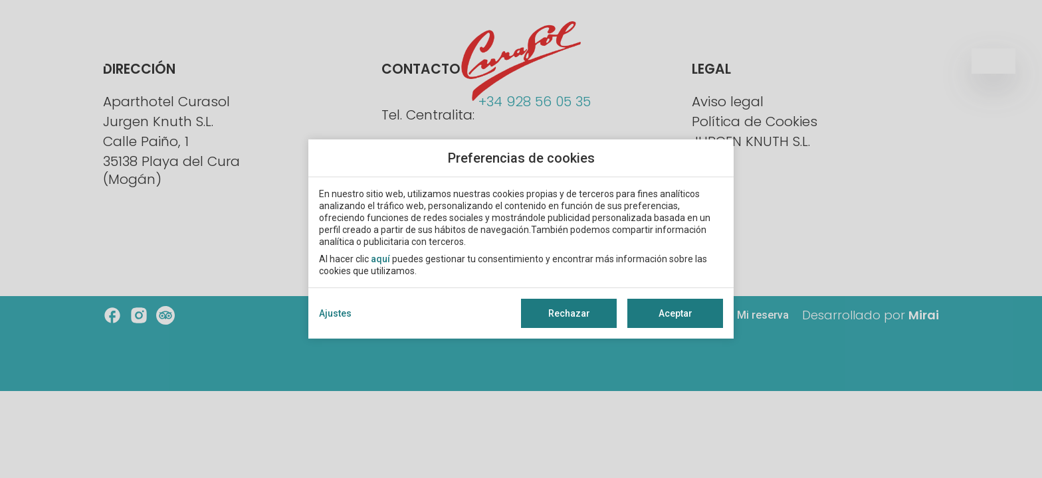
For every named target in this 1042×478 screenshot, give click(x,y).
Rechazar (569, 313)
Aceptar (675, 313)
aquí (380, 259)
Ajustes (335, 313)
